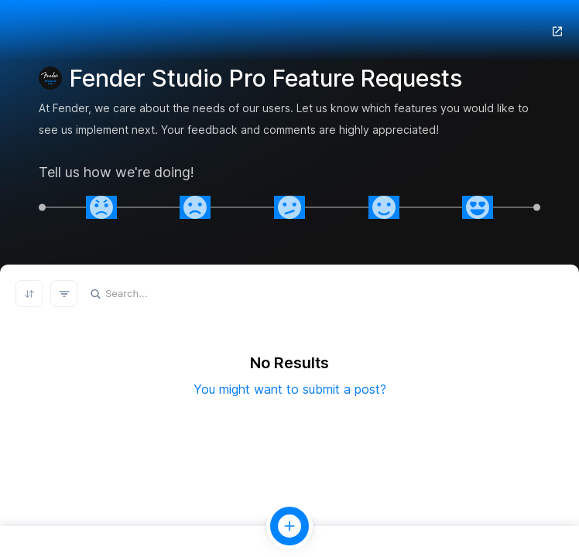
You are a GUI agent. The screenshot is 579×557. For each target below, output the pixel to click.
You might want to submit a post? (290, 389)
